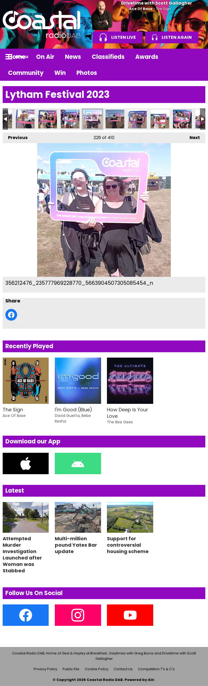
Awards (146, 57)
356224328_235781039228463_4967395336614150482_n (160, 119)
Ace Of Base (140, 8)
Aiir (151, 679)
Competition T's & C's (156, 669)
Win (60, 73)
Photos (86, 73)
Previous (15, 136)
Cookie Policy (96, 669)
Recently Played (29, 346)
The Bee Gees (120, 422)
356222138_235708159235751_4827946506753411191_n (137, 119)
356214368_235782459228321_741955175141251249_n (115, 119)
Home (16, 57)
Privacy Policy (45, 669)
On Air (45, 57)
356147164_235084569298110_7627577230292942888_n (47, 119)
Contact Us (123, 669)
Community (26, 73)
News (73, 57)
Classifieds (108, 57)
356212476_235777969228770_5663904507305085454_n (92, 119)
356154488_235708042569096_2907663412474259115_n (70, 119)
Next (192, 136)
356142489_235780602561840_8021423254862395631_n (25, 119)
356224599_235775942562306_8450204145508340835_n (182, 119)
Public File (71, 669)
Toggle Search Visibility (197, 57)
